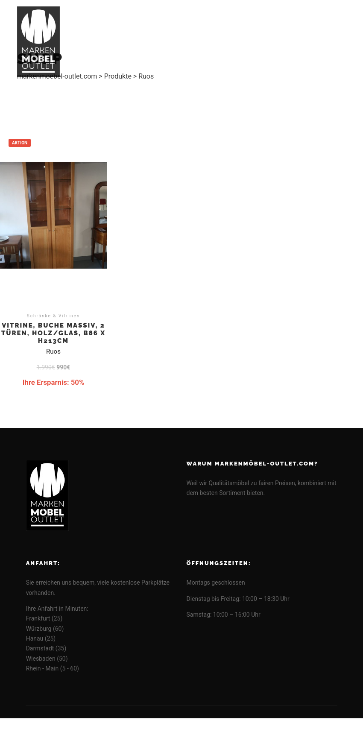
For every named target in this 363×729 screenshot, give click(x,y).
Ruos (53, 351)
